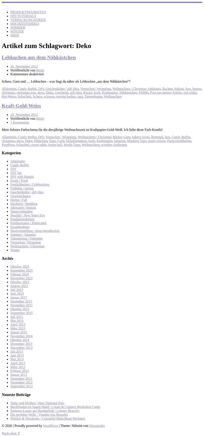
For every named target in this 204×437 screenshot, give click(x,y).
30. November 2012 (24, 66)
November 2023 (21, 278)
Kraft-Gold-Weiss (21, 105)
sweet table (39, 145)
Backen (167, 89)
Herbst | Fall (18, 200)
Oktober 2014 (19, 340)
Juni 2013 (17, 355)
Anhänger (154, 89)
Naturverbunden (21, 211)
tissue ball (55, 145)
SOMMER (17, 27)
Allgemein (9, 89)
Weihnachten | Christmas (129, 89)
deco (41, 92)
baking (179, 89)
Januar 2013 (18, 375)
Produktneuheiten (22, 219)
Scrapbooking (19, 227)
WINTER (17, 31)
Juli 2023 (16, 290)
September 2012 (21, 386)
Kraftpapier (110, 92)
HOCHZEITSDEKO (24, 24)
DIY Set (15, 173)
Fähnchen (40, 141)
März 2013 (17, 367)
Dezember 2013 (21, 344)
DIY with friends (22, 176)
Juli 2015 (16, 317)
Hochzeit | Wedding (23, 204)
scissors (49, 96)
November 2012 (21, 382)
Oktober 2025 (19, 266)
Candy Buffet (27, 89)
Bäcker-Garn (121, 137)
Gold (61, 141)
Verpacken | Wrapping (95, 89)
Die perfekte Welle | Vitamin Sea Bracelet (39, 414)
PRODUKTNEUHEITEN (28, 12)
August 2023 (19, 286)
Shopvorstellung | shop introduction (34, 231)
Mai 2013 (17, 359)
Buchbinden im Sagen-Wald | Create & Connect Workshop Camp (55, 407)
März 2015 (17, 328)
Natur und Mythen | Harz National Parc (37, 403)
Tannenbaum (93, 96)
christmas (8, 92)
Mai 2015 (17, 320)
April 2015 (17, 324)
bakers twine (140, 137)
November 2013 (21, 347)
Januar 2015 (18, 332)
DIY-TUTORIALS (23, 16)
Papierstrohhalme (179, 141)
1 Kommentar (19, 122)
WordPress (50, 426)
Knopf (87, 92)
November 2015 (21, 305)
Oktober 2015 (19, 309)
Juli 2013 (16, 351)
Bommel (157, 137)
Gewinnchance (20, 196)
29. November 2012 (24, 114)
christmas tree (26, 92)
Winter (15, 250)
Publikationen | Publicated (28, 223)
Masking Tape (136, 141)
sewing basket (66, 96)
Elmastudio (97, 426)
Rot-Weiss (9, 96)
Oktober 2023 (19, 282)
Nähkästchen (128, 92)
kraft (97, 92)
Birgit (40, 70)
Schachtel (24, 96)
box (188, 89)
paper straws (156, 141)
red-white (189, 92)
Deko (49, 92)
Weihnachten (113, 96)
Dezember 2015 (21, 301)
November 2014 (21, 336)
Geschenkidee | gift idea (62, 89)
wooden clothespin (114, 145)
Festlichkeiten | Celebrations (29, 184)
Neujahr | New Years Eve (27, 215)
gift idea (76, 92)
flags (52, 141)
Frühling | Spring (22, 188)
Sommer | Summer (23, 234)
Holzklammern (76, 141)
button (196, 89)
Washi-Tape (72, 145)
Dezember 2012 (21, 378)
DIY (41, 89)
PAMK (143, 92)
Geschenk (61, 92)
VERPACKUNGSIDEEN (28, 20)
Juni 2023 (17, 293)
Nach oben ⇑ (11, 433)
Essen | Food (19, 180)
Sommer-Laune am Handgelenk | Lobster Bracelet (44, 411)
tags (80, 96)
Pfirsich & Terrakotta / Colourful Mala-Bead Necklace (47, 418)
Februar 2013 (19, 371)
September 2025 (21, 270)
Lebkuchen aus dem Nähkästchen (39, 57)
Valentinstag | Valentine (26, 238)
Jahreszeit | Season (23, 207)
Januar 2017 (18, 297)
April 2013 (17, 363)
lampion (119, 141)
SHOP (14, 35)
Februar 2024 (19, 274)
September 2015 (21, 313)
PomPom (8, 145)
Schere (37, 96)
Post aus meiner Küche (166, 92)
